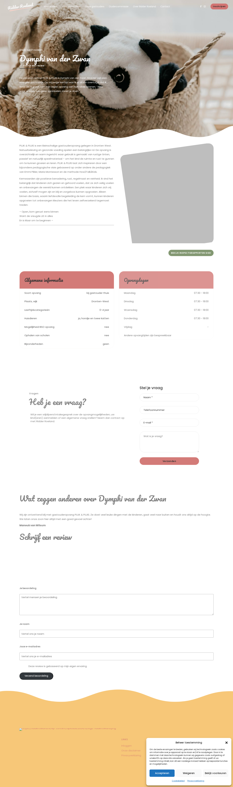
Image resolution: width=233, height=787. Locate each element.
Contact (165, 6)
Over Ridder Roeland (144, 6)
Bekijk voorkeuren (215, 773)
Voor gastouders (71, 6)
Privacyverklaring (195, 780)
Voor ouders (50, 6)
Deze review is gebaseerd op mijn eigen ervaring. (57, 666)
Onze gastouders (94, 6)
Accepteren (162, 773)
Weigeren (189, 773)
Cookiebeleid (178, 780)
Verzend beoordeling (36, 675)
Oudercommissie (118, 6)
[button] (226, 742)
